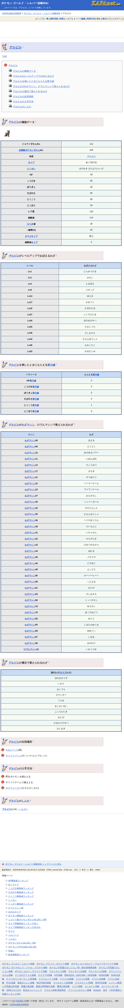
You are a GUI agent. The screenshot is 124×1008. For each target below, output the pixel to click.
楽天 (105, 990)
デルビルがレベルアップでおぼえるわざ (33, 76)
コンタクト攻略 (91, 986)
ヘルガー (23, 809)
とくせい (31, 168)
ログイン (118, 19)
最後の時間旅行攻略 (45, 986)
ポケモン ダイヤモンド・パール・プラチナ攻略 (24, 967)
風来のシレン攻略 (25, 982)
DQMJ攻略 (104, 975)
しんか (25, 800)
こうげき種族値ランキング (21, 888)
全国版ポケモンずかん (29, 150)
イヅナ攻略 (77, 986)
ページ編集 (80, 19)
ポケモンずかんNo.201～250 (22, 943)
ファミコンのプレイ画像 (79, 990)
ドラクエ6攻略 (67, 979)
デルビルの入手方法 (23, 101)
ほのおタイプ (14, 912)
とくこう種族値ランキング (21, 896)
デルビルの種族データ (24, 71)
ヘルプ (68, 19)
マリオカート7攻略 (84, 982)
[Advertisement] (62, 29)
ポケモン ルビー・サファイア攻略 (31, 971)
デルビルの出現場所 (23, 96)
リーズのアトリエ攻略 (25, 975)
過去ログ (106, 19)
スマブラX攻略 (45, 975)
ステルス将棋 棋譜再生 (55, 990)
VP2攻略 (58, 975)
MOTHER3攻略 (44, 982)
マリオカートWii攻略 (63, 982)
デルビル (15, 47)
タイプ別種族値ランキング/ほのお (24, 927)
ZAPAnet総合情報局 (11, 13)
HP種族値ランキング (18, 880)
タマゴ (28, 236)
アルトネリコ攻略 (57, 971)
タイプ (31, 162)
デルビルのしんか (22, 106)
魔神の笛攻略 (63, 986)
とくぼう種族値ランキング (21, 904)
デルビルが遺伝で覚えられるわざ (30, 91)
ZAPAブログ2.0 (13, 990)
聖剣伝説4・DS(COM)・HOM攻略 (80, 975)
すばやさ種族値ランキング (21, 892)
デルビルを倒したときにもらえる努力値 (33, 81)
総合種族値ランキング (18, 954)
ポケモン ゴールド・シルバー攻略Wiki (25, 3)
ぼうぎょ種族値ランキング (21, 915)
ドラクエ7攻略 (83, 979)
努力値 (51, 364)
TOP (4, 56)
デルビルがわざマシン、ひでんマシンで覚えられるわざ (41, 86)
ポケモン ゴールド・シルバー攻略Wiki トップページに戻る (33, 864)
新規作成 (91, 19)
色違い (11, 951)
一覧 (47, 19)
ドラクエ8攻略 (99, 979)
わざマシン (28, 424)
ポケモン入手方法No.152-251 (22, 947)
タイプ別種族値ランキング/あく (23, 923)
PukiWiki (19, 1001)
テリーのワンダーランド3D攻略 (21, 979)
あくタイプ (13, 884)
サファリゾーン (14, 755)
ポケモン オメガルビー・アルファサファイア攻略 (94, 964)
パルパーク (13, 935)
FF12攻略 (10, 982)
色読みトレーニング (32, 990)
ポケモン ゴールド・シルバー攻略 (18, 964)
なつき (30, 224)
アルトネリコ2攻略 (77, 971)
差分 (99, 19)
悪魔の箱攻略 (27, 986)
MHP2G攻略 (101, 982)
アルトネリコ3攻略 (97, 971)
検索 (62, 19)
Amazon (97, 990)
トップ (40, 19)
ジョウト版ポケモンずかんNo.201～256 (27, 919)
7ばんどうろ (12, 750)
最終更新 (54, 19)
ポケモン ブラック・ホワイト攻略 (53, 964)
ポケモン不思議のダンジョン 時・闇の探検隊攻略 (73, 967)
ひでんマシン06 (31, 649)
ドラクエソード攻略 (48, 979)
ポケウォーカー (14, 788)
